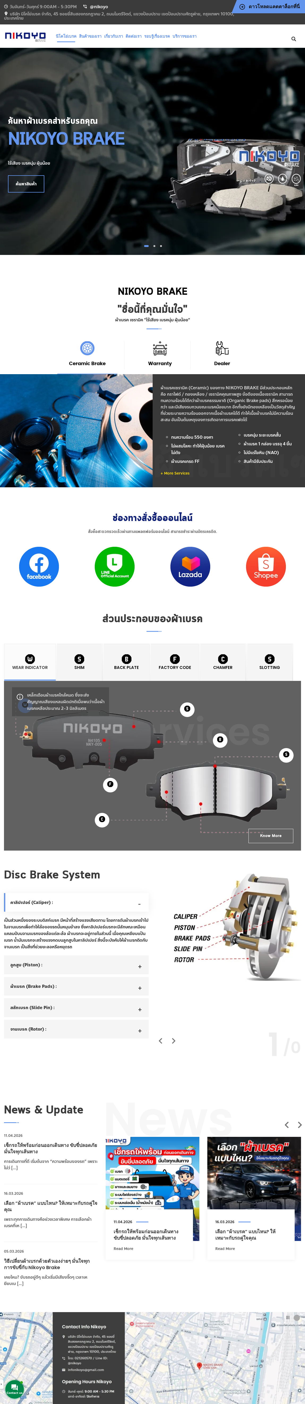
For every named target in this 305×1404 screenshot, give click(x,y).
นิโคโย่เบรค (66, 36)
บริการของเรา (184, 36)
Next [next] (300, 1125)
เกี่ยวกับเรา (113, 36)
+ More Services (175, 473)
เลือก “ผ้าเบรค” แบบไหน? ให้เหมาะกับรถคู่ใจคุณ (245, 1234)
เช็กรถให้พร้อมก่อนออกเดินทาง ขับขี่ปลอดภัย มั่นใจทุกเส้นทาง (146, 1234)
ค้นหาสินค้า (26, 184)
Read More (123, 1249)
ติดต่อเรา (133, 36)
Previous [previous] (286, 1125)
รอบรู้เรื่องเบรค (157, 36)
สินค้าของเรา (90, 36)
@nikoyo (99, 6)
